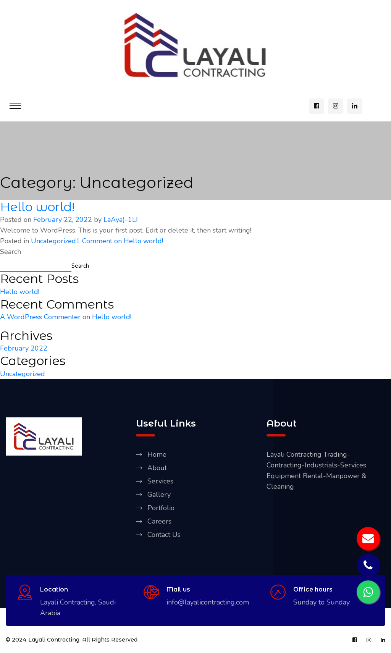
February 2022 (23, 348)
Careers (159, 521)
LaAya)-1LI (120, 219)
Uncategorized (53, 241)
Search (10, 251)
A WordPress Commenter (40, 317)
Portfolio (160, 507)
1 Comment (119, 241)
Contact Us (164, 534)
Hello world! (37, 206)
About (157, 467)
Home (156, 454)
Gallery (159, 494)
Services (160, 481)
